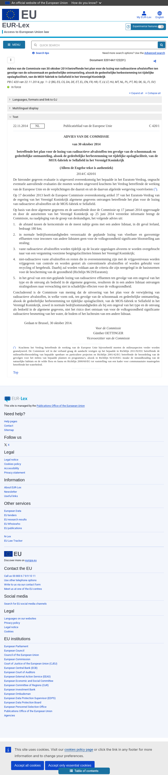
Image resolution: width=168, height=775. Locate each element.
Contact (8, 425)
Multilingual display (23, 108)
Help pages (10, 421)
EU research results (15, 519)
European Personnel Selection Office (25, 706)
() (155, 189)
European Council (14, 650)
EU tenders (10, 515)
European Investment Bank (19, 689)
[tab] (84, 100)
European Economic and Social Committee (28, 680)
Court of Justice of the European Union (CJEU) (30, 663)
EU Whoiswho (12, 523)
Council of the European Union (21, 654)
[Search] (161, 45)
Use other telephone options (20, 580)
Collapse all (153, 93)
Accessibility (11, 468)
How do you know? (87, 3)
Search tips (40, 53)
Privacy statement (14, 472)
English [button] (159, 15)
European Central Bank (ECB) (21, 667)
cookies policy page (78, 749)
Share (157, 62)
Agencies (9, 715)
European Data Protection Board (22, 702)
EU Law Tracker (13, 540)
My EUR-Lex (144, 15)
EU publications (13, 528)
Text (13, 117)
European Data (12, 510)
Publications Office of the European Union (61, 405)
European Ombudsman (17, 693)
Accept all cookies (27, 765)
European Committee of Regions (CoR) (26, 685)
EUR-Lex (15, 25)
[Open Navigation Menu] (14, 45)
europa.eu (31, 560)
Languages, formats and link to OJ (33, 99)
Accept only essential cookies (69, 765)
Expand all (136, 93)
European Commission (17, 659)
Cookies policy (12, 463)
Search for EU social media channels (25, 603)
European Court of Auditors (19, 672)
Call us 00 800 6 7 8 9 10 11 (20, 575)
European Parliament (16, 646)
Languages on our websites (20, 618)
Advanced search (154, 53)
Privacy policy (12, 622)
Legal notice (11, 459)
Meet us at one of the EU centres (23, 588)
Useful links (11, 496)
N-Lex (7, 536)
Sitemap (9, 430)
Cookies (9, 631)
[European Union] (12, 554)
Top (15, 372)
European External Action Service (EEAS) (27, 676)
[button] (84, 771)
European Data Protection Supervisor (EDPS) (30, 698)
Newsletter (10, 491)
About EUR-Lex (12, 487)
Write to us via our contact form (22, 584)
